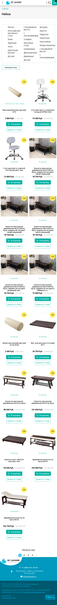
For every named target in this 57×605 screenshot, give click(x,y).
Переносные (45, 38)
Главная (5, 9)
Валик (10, 39)
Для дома (43, 27)
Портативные (45, 41)
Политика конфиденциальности (34, 592)
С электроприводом (31, 34)
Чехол (10, 46)
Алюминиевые (29, 49)
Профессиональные (48, 45)
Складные (28, 39)
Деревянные (29, 56)
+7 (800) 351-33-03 (30, 567)
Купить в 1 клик (14, 130)
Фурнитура (12, 43)
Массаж (11, 27)
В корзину (14, 124)
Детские (11, 56)
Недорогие (44, 34)
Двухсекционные (30, 52)
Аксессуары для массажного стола (14, 33)
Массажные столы (28, 44)
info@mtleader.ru (29, 576)
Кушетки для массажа (13, 51)
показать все (11, 67)
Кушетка (43, 31)
